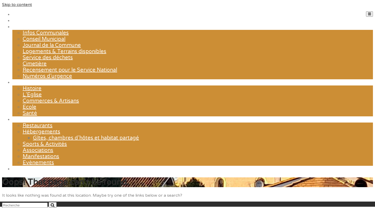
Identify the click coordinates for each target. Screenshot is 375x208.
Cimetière (35, 64)
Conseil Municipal (44, 39)
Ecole (29, 107)
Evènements (38, 163)
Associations (38, 150)
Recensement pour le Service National (70, 70)
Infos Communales (46, 33)
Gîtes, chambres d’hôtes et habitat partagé (86, 138)
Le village (24, 82)
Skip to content (17, 4)
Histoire (32, 88)
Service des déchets (48, 58)
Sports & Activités (45, 144)
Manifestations (41, 156)
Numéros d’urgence (47, 76)
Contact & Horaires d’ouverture (50, 169)
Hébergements (41, 132)
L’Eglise (32, 95)
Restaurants (38, 126)
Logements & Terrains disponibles (64, 51)
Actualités (24, 21)
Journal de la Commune (52, 45)
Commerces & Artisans (51, 101)
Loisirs (20, 119)
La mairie (23, 27)
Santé (30, 113)
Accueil (21, 14)
